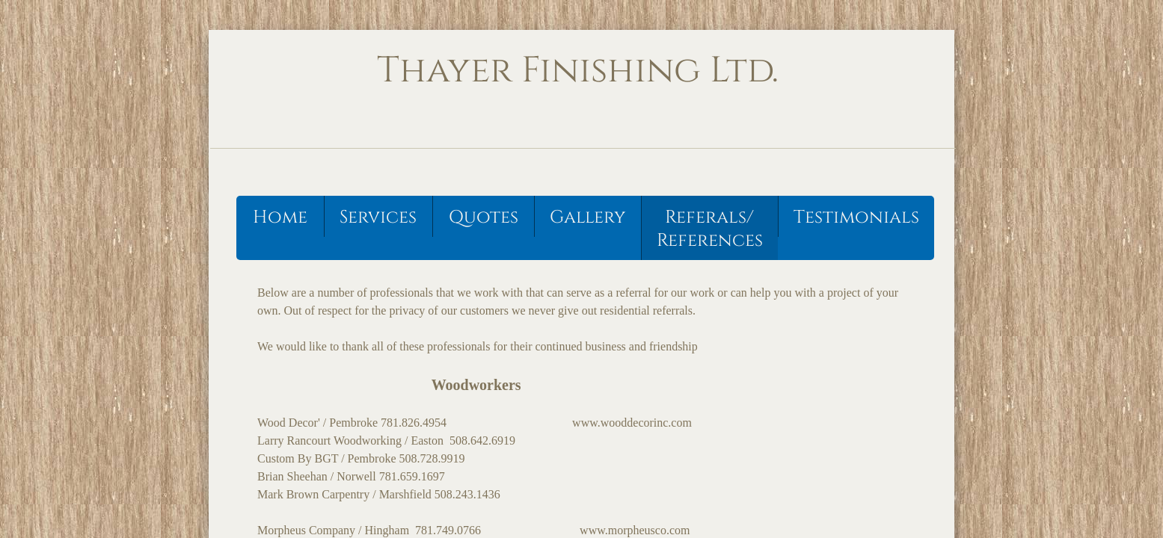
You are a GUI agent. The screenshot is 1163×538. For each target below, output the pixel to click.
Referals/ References (710, 229)
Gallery (587, 217)
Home (280, 217)
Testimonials (856, 217)
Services (378, 217)
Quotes (483, 217)
